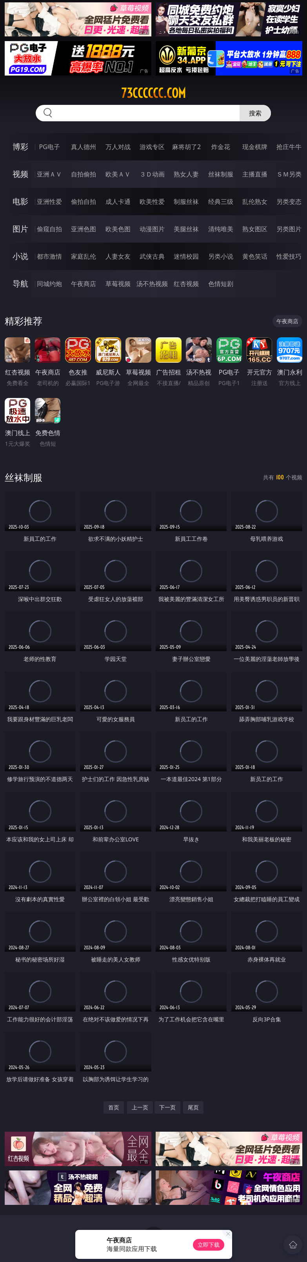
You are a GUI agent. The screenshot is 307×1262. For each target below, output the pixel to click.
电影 (20, 201)
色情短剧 (220, 283)
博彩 (20, 146)
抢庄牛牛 (289, 146)
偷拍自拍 (83, 201)
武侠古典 (152, 256)
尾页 (193, 1107)
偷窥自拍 (49, 229)
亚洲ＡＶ (49, 174)
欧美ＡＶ (118, 174)
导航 (20, 283)
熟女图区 (254, 229)
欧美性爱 (152, 201)
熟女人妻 (186, 174)
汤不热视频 (152, 283)
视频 (20, 174)
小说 (20, 256)
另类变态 (289, 201)
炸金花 (220, 146)
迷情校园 (186, 256)
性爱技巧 (289, 256)
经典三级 (220, 201)
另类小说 (220, 256)
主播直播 (254, 174)
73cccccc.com (153, 93)
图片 (20, 228)
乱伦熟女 (254, 201)
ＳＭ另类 (289, 174)
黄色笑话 (254, 256)
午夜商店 (83, 283)
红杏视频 (186, 283)
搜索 (255, 113)
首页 (113, 1107)
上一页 (140, 1107)
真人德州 (83, 146)
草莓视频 (118, 283)
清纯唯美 (220, 229)
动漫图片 (152, 229)
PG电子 (49, 146)
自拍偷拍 (83, 174)
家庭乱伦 (83, 256)
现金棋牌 (254, 146)
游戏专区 (152, 146)
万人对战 (118, 146)
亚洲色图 (83, 229)
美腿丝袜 (186, 229)
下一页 (167, 1107)
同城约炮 (49, 283)
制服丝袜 (186, 201)
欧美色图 (118, 229)
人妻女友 (118, 256)
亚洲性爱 (49, 201)
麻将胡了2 (186, 146)
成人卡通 (118, 201)
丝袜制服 (220, 174)
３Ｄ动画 (152, 174)
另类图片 (289, 229)
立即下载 (209, 1244)
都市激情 (49, 256)
